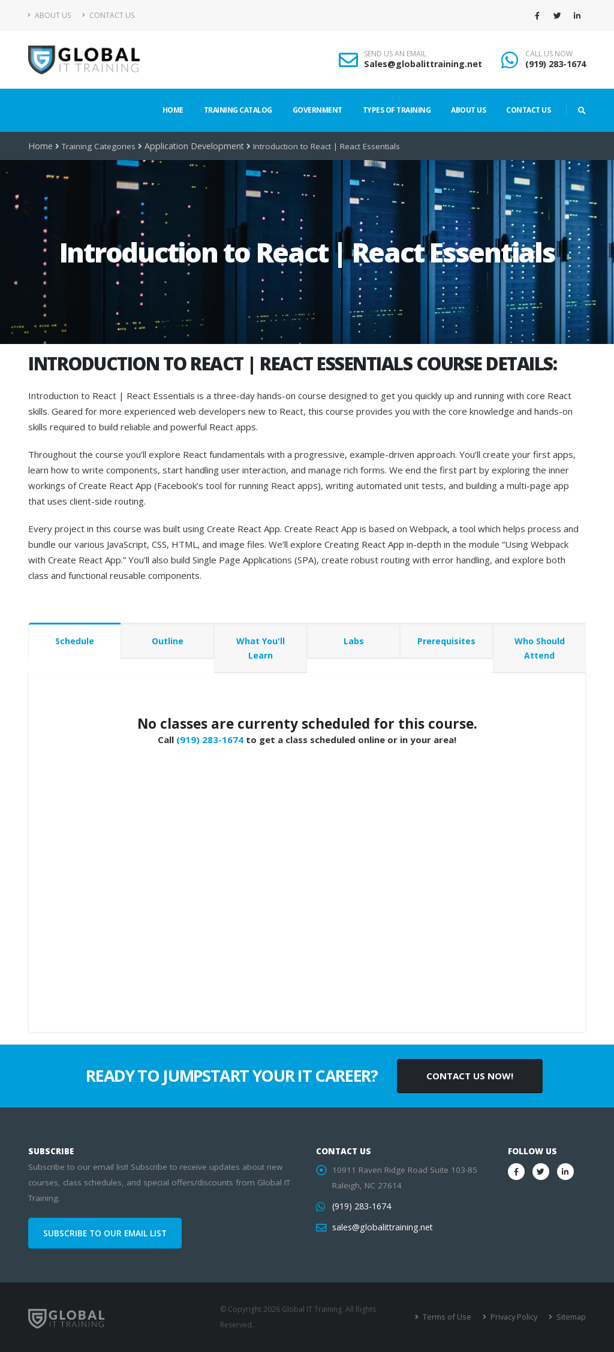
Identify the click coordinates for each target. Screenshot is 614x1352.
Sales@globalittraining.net (423, 64)
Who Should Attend (539, 648)
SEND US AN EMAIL (395, 54)
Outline (167, 641)
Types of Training (397, 110)
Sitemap (571, 1317)
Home (172, 110)
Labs (354, 641)
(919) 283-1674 (555, 64)
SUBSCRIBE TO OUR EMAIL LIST (105, 1233)
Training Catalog (238, 110)
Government (317, 110)
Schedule (74, 641)
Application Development (191, 146)
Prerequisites (446, 641)
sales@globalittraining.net (380, 1227)
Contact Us (108, 15)
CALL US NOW (549, 54)
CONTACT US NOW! (469, 1076)
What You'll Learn (260, 648)
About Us (49, 15)
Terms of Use (450, 1317)
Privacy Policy (515, 1317)
